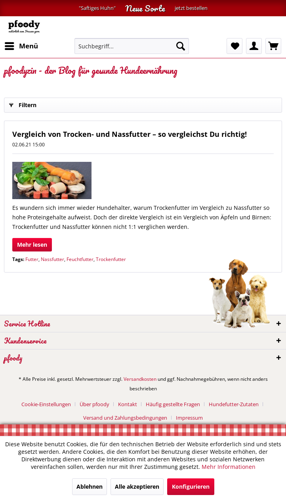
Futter (31, 259)
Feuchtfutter (80, 259)
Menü (21, 45)
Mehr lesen (32, 244)
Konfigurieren (191, 486)
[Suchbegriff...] (131, 46)
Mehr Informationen (228, 466)
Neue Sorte (145, 8)
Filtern (22, 104)
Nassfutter (52, 259)
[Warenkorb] (273, 46)
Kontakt (127, 404)
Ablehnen (89, 486)
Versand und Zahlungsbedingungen (125, 417)
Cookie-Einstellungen (46, 404)
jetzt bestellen (191, 8)
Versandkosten (140, 379)
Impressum (189, 417)
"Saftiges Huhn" (97, 8)
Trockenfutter (111, 259)
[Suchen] (180, 46)
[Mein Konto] (254, 46)
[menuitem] (21, 46)
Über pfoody (94, 404)
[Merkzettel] (234, 46)
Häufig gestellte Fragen (173, 404)
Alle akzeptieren (137, 486)
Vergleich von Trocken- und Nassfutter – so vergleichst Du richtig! (129, 134)
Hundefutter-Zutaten (234, 404)
